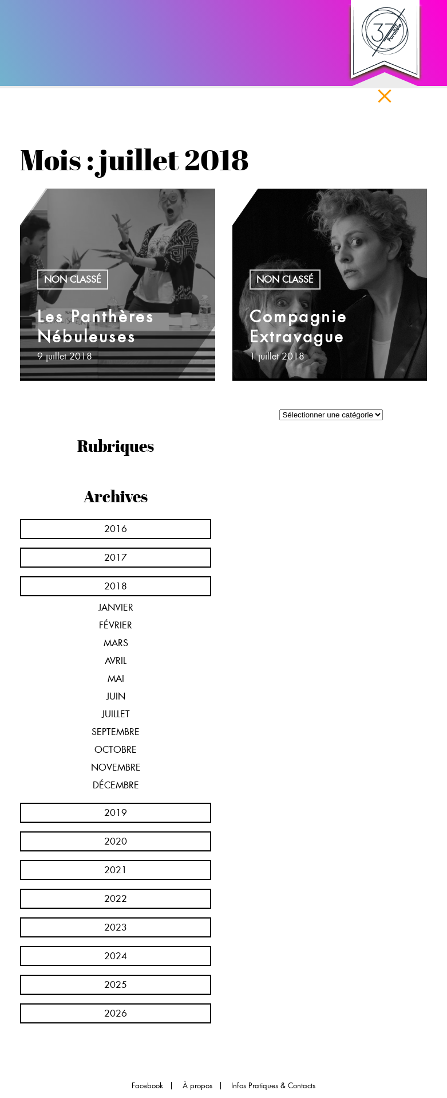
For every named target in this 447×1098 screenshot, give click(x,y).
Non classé (72, 279)
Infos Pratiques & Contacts (273, 1086)
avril (115, 661)
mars (116, 643)
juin (115, 696)
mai (116, 679)
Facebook (147, 1086)
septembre (116, 732)
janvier (115, 607)
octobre (115, 750)
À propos (197, 1086)
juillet (116, 714)
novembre (116, 767)
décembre (116, 785)
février (115, 625)
